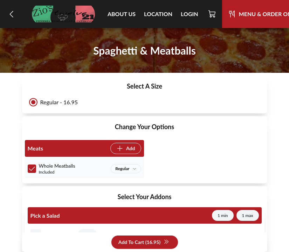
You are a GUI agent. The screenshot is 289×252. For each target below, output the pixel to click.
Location (158, 13)
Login (189, 13)
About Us (122, 13)
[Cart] (212, 14)
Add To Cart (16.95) (143, 242)
